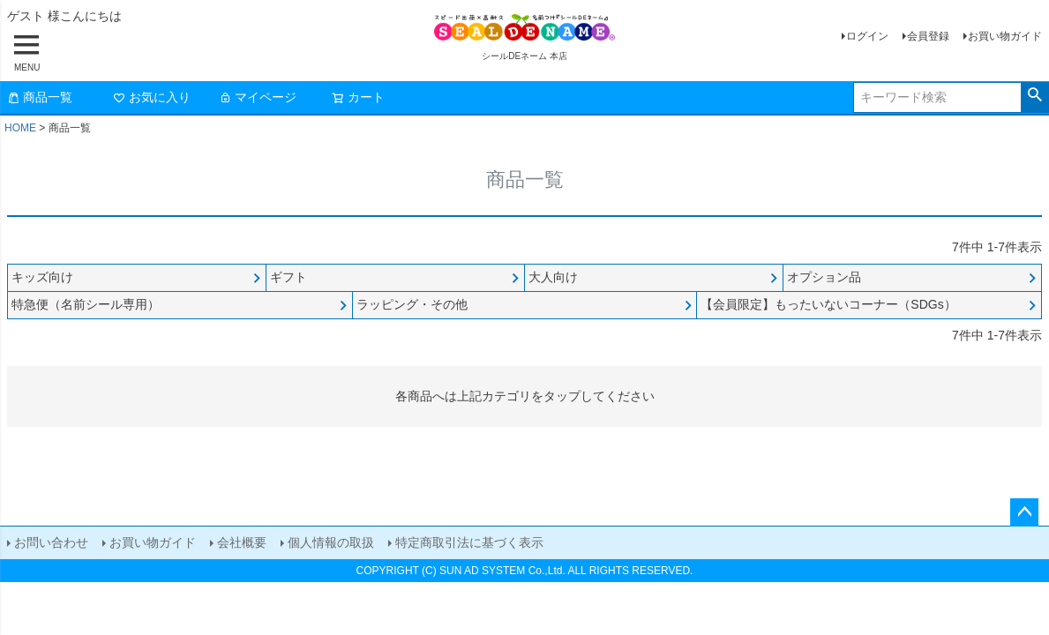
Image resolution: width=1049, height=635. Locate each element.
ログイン (867, 36)
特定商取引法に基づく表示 (469, 542)
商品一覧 (39, 97)
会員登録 (928, 36)
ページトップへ (1024, 512)
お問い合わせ (51, 542)
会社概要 (241, 542)
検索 (1034, 95)
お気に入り (152, 97)
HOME (20, 128)
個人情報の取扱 (331, 542)
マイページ (257, 97)
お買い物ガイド (1005, 36)
